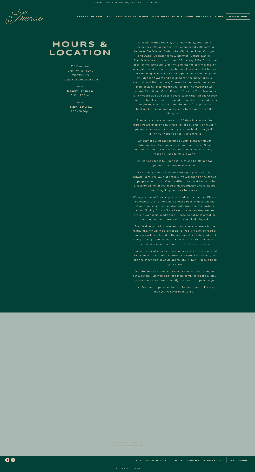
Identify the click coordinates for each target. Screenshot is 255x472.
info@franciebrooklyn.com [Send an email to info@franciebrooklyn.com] (80, 79)
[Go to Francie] (117, 3)
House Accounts (157, 460)
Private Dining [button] (182, 16)
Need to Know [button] (126, 16)
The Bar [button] (82, 16)
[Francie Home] (25, 16)
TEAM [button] (109, 16)
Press (138, 460)
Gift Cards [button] (204, 16)
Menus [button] (144, 16)
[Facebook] (7, 460)
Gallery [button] (96, 16)
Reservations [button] (238, 16)
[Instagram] (13, 460)
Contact (193, 460)
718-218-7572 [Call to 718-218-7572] (152, 2)
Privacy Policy (213, 460)
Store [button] (219, 16)
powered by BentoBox (127, 468)
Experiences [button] (160, 16)
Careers (178, 460)
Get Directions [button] (127, 442)
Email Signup (238, 460)
